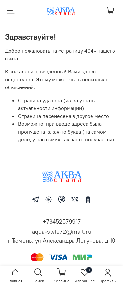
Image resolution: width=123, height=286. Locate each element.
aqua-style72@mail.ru (61, 231)
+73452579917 (62, 221)
